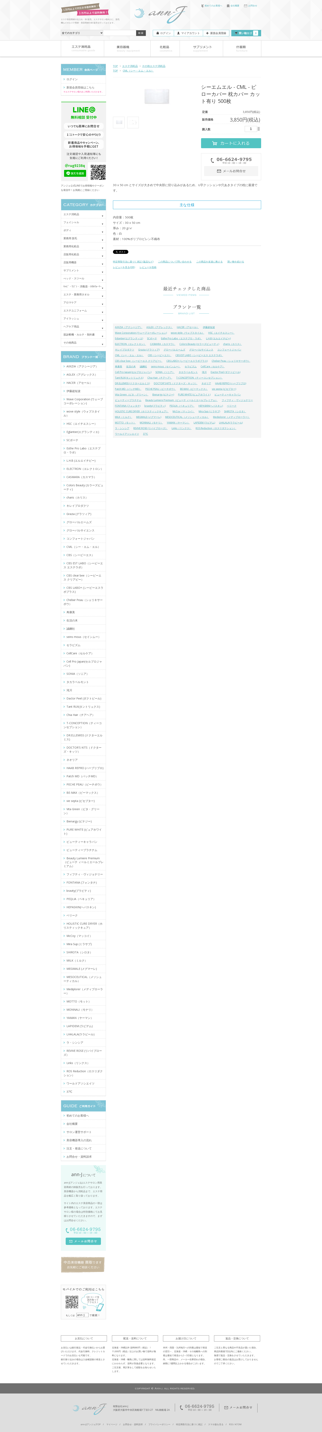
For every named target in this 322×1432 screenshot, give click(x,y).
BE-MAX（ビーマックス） (194, 389)
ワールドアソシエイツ (127, 434)
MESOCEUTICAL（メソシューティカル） (187, 417)
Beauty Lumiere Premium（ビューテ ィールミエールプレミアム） (181, 400)
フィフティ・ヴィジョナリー (237, 400)
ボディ (67, 230)
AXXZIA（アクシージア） (128, 327)
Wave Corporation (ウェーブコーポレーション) (141, 332)
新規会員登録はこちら (80, 87)
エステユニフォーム (75, 310)
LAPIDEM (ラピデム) (204, 422)
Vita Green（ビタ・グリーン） (131, 394)
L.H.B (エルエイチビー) (218, 338)
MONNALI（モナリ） (151, 422)
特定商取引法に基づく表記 (189, 1424)
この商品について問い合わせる (175, 261)
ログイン (165, 33)
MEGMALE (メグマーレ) (148, 417)
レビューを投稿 (148, 267)
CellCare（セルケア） (213, 366)
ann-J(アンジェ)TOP (91, 1424)
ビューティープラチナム (128, 400)
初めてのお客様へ (212, 5)
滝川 (204, 372)
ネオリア (206, 383)
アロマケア (69, 302)
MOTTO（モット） (125, 422)
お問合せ (250, 5)
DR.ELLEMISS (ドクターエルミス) (132, 383)
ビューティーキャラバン (227, 394)
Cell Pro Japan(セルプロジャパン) (133, 372)
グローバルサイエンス (201, 349)
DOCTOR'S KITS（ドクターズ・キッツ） (175, 383)
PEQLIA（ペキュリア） (182, 405)
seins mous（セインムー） (166, 366)
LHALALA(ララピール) (231, 422)
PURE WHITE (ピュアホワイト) (194, 394)
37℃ (145, 434)
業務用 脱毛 (70, 238)
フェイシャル (71, 222)
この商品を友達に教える (209, 261)
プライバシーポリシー (159, 1424)
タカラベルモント (188, 372)
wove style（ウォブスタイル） (187, 332)
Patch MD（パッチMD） (128, 389)
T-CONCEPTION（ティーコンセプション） (199, 377)
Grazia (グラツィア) (149, 349)
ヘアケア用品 (71, 326)
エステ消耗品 (130, 66)
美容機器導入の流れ (79, 1140)
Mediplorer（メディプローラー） (231, 417)
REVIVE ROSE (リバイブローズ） (150, 428)
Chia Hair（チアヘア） (159, 377)
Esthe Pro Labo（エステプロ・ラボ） (181, 338)
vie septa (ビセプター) (224, 389)
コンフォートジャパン (229, 349)
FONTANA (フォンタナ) (127, 405)
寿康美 (118, 366)
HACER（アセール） (188, 327)
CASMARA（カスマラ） (162, 344)
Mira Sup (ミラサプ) (209, 411)
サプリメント (71, 270)
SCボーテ (152, 338)
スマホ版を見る (215, 1424)
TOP (115, 66)
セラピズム (191, 366)
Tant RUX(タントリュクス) (129, 377)
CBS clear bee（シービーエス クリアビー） (138, 361)
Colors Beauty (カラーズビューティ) (199, 344)
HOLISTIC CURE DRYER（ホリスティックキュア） (142, 411)
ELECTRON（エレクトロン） (130, 344)
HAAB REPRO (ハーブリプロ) (230, 383)
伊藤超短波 (209, 327)
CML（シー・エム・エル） (138, 70)
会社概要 (233, 5)
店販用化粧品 (71, 254)
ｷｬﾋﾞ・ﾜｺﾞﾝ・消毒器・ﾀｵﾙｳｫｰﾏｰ (82, 286)
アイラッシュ (71, 318)
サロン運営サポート (79, 1132)
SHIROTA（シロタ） (235, 411)
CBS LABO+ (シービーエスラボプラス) (187, 361)
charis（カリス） (232, 344)
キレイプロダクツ (124, 349)
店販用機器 (69, 262)
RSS (231, 1424)
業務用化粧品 (71, 246)
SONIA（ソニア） (165, 372)
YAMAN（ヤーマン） (178, 422)
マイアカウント (190, 33)
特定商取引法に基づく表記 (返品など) (133, 261)
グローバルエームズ (174, 349)
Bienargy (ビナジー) (163, 394)
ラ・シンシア (122, 428)
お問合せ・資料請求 (79, 1156)
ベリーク (231, 405)
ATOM (238, 1424)
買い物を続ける (235, 261)
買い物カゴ (248, 33)
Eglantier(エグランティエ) (129, 338)
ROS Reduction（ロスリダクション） (216, 428)
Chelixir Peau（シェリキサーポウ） (231, 361)
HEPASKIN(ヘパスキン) (210, 405)
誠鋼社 (143, 366)
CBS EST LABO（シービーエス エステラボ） (199, 355)
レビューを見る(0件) (124, 267)
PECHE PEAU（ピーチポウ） (160, 389)
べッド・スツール (73, 278)
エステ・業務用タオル (76, 294)
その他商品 (69, 342)
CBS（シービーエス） (159, 355)
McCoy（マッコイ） (184, 411)
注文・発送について (79, 1148)
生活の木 (131, 366)
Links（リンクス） (182, 428)
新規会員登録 (218, 33)
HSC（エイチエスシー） (221, 332)
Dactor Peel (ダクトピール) (225, 372)
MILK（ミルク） (123, 417)
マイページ (111, 1424)
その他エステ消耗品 (153, 66)
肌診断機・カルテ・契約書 (79, 334)
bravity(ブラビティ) (155, 405)
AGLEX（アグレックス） (159, 327)
